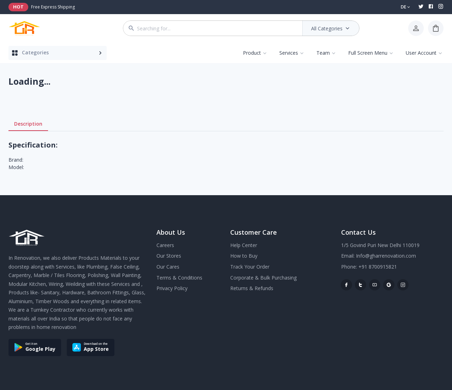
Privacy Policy (172, 288)
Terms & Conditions (179, 277)
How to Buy (243, 255)
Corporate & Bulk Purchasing (263, 277)
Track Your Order (249, 266)
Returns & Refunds (251, 288)
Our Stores (168, 255)
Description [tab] (28, 123)
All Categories (331, 28)
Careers (165, 245)
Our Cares (167, 266)
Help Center (243, 245)
